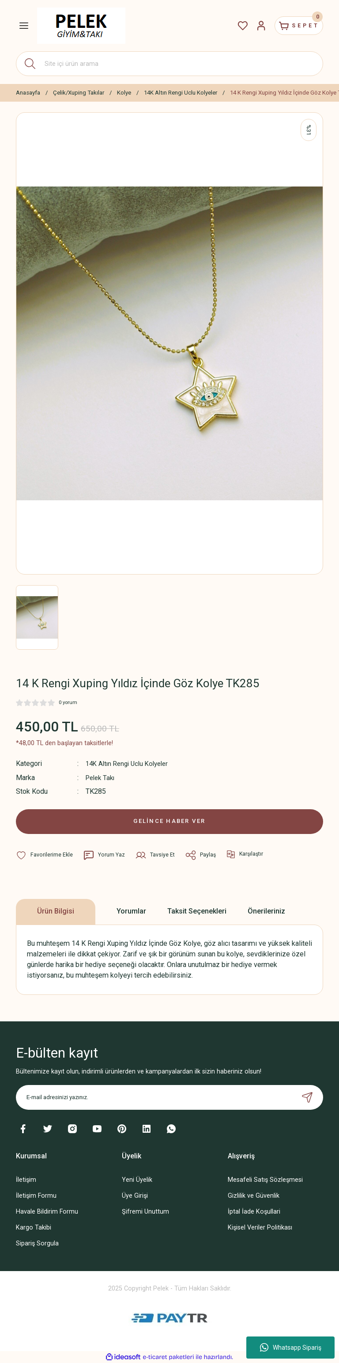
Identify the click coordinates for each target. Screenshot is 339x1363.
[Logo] (81, 26)
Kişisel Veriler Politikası (260, 1227)
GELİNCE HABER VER (169, 820)
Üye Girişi (135, 1195)
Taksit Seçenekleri (196, 910)
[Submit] (307, 1097)
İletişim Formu (36, 1195)
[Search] (169, 63)
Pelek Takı (102, 777)
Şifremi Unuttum (145, 1211)
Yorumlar (131, 910)
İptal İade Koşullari (254, 1211)
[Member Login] (250, 25)
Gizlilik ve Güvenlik (253, 1195)
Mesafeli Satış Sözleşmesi (265, 1179)
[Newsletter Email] (169, 1097)
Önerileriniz (266, 910)
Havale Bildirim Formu (47, 1211)
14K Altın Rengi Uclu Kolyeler (130, 763)
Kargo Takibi (33, 1227)
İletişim (26, 1179)
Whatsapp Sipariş (290, 1347)
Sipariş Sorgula (37, 1243)
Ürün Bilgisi (55, 910)
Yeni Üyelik (137, 1179)
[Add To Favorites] (44, 854)
